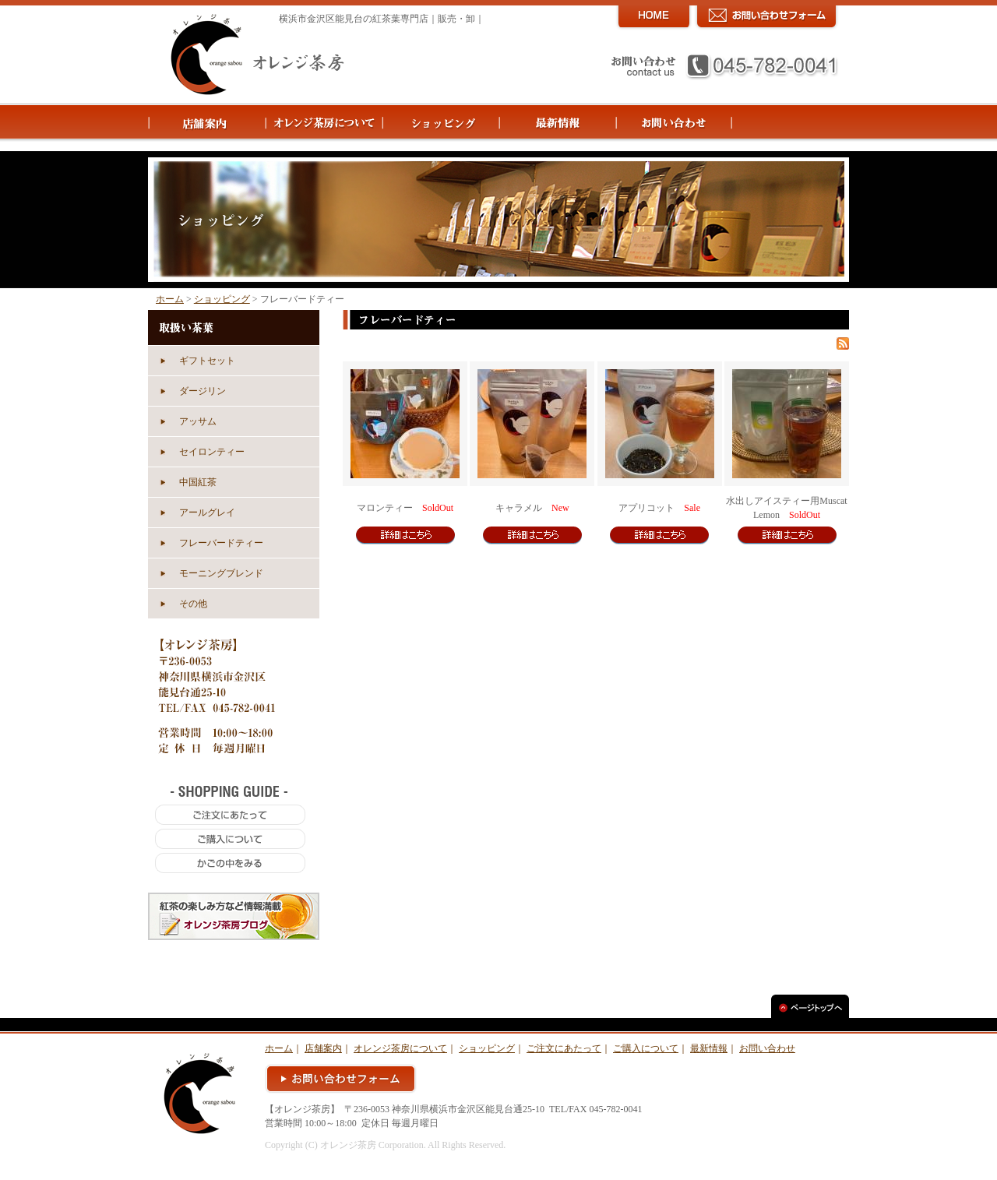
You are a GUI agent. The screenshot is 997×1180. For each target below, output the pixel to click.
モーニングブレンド (221, 573)
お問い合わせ (767, 1048)
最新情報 (708, 1048)
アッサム (198, 421)
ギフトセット (207, 360)
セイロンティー (212, 451)
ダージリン (202, 391)
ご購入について (645, 1048)
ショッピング (222, 299)
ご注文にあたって (564, 1048)
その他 (193, 603)
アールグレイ (207, 512)
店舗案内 (323, 1048)
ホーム (170, 299)
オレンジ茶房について (400, 1048)
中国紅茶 (198, 482)
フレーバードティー (221, 542)
